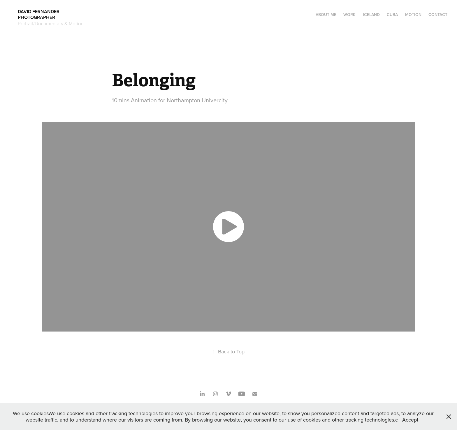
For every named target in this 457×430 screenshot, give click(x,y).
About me (326, 14)
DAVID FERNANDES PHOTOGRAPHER (59, 14)
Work (349, 14)
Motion (413, 14)
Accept (410, 419)
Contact (437, 14)
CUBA (392, 14)
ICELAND (371, 14)
